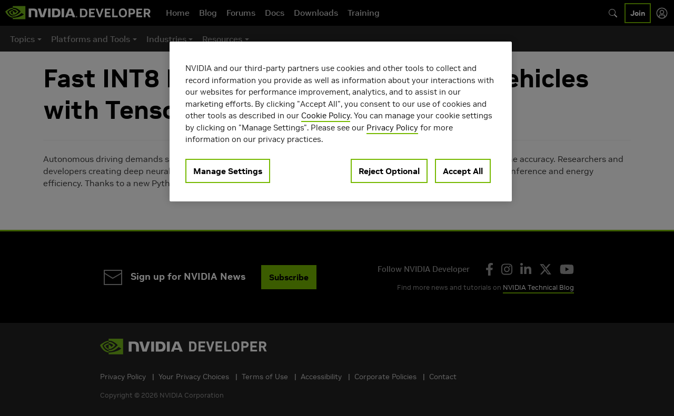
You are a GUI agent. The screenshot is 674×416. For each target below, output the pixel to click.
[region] (341, 121)
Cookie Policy (325, 115)
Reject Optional (389, 171)
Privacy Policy (392, 128)
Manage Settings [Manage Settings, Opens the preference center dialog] (227, 171)
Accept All (463, 171)
